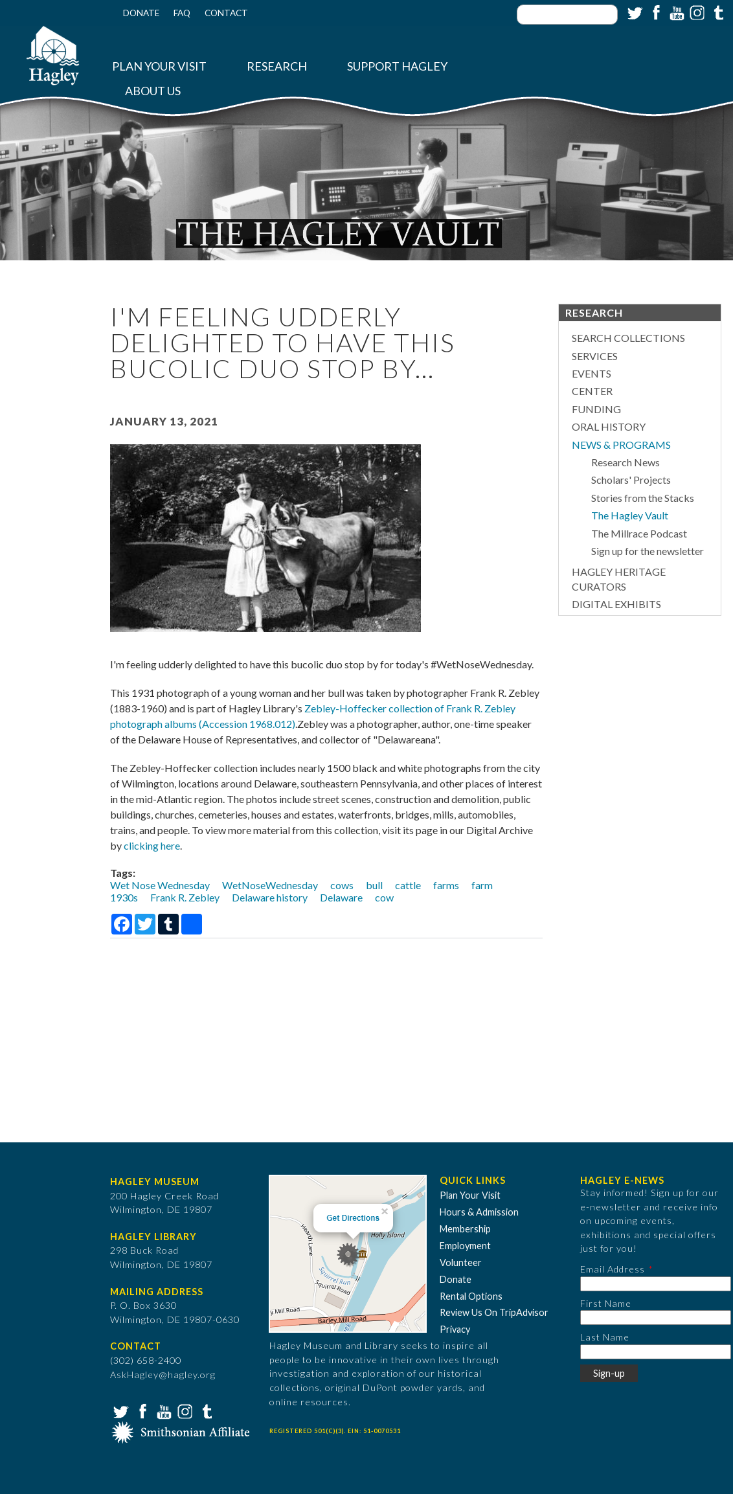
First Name (605, 1303)
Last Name (604, 1336)
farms (446, 885)
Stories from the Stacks (642, 498)
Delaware (341, 897)
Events (591, 373)
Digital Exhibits (616, 604)
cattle (408, 885)
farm (482, 885)
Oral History (609, 426)
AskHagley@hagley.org (163, 1374)
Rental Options (471, 1296)
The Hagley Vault (629, 515)
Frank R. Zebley (185, 897)
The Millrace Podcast (639, 533)
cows (342, 885)
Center (592, 391)
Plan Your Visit (159, 66)
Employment (465, 1245)
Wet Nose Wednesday (160, 885)
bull (374, 885)
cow (384, 897)
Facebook (654, 11)
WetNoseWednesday (270, 885)
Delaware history (270, 897)
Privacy (455, 1329)
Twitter (634, 11)
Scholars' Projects (631, 479)
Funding (596, 409)
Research (277, 66)
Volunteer (461, 1262)
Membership (465, 1228)
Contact (226, 13)
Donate (141, 13)
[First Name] (655, 1317)
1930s (124, 897)
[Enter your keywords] (567, 15)
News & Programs (621, 444)
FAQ (182, 13)
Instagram (696, 11)
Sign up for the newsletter (647, 551)
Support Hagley (397, 66)
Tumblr (717, 11)
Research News (625, 462)
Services (595, 356)
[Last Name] (655, 1351)
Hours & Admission (479, 1211)
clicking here (152, 845)
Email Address (612, 1268)
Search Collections (628, 338)
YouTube (675, 11)
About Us (153, 91)
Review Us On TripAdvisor (494, 1312)
